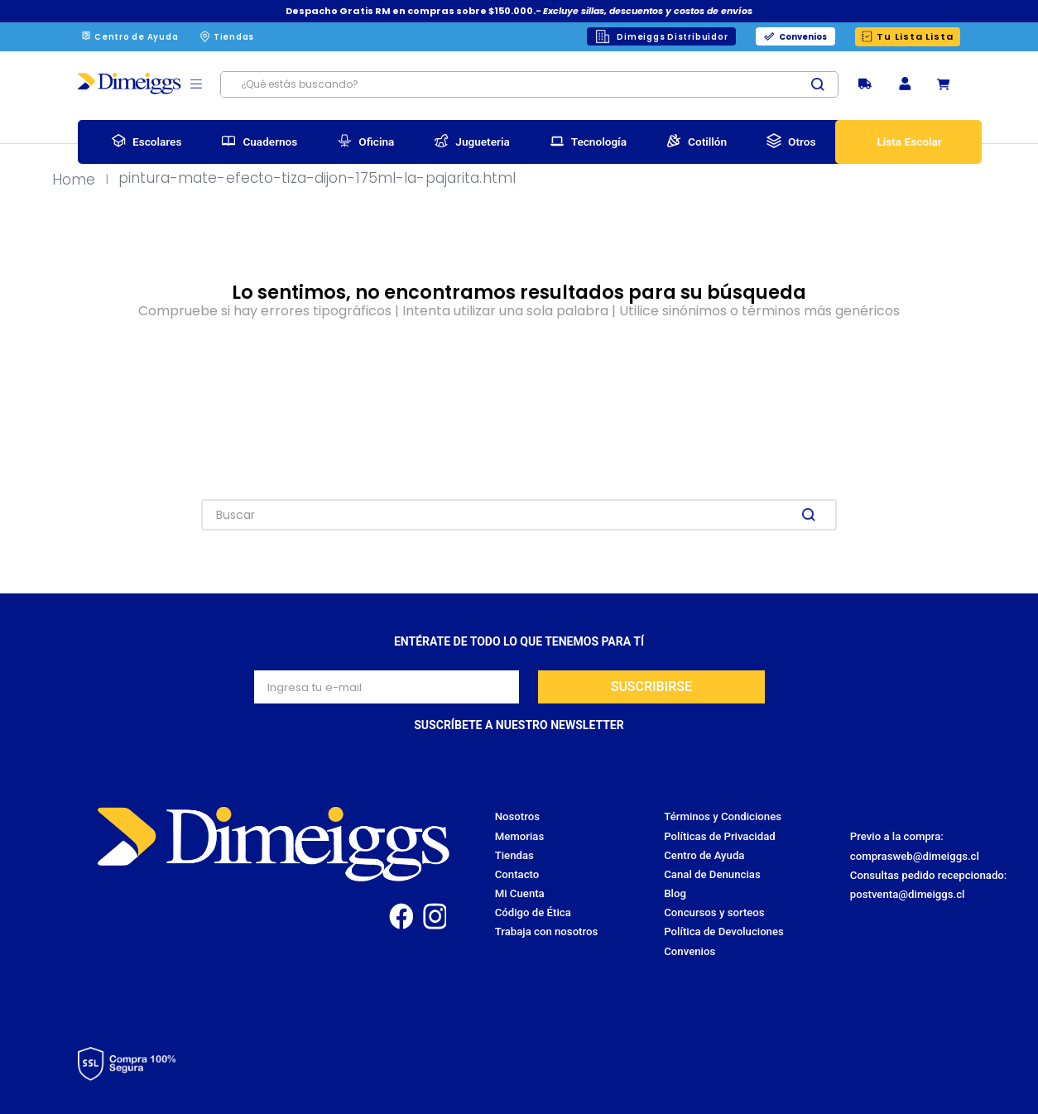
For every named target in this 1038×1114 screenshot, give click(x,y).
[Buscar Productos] (824, 84)
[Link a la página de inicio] (78, 180)
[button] (905, 85)
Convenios (803, 37)
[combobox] (529, 84)
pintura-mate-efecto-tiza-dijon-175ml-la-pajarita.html (317, 178)
